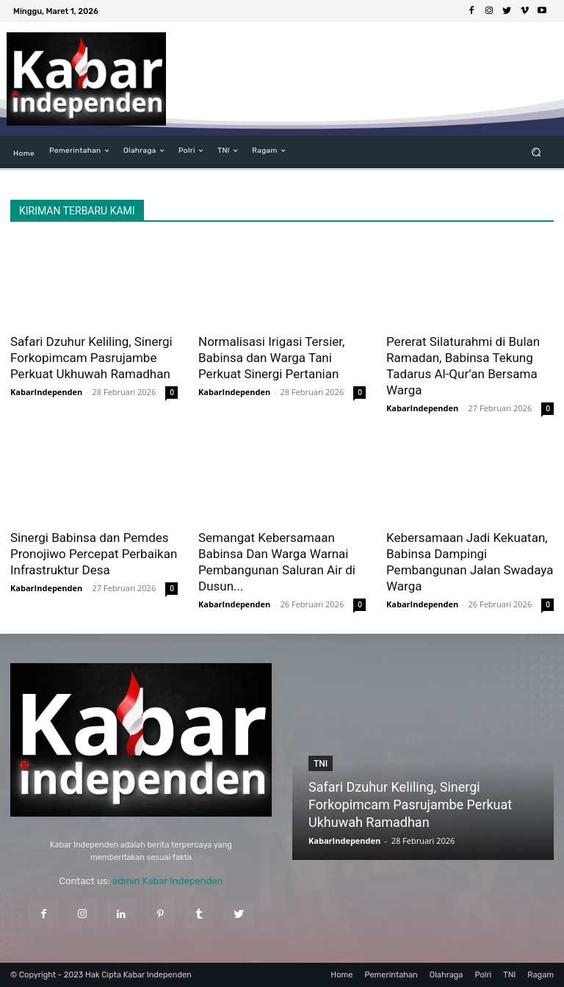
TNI (321, 764)
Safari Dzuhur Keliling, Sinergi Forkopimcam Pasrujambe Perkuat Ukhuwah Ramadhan (91, 357)
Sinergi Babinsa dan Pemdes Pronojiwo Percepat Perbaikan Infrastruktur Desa (93, 553)
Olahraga (446, 975)
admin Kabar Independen (167, 880)
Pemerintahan (390, 975)
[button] (536, 152)
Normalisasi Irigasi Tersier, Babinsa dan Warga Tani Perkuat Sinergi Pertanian (271, 357)
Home (341, 975)
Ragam (540, 975)
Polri (482, 975)
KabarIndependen (46, 391)
